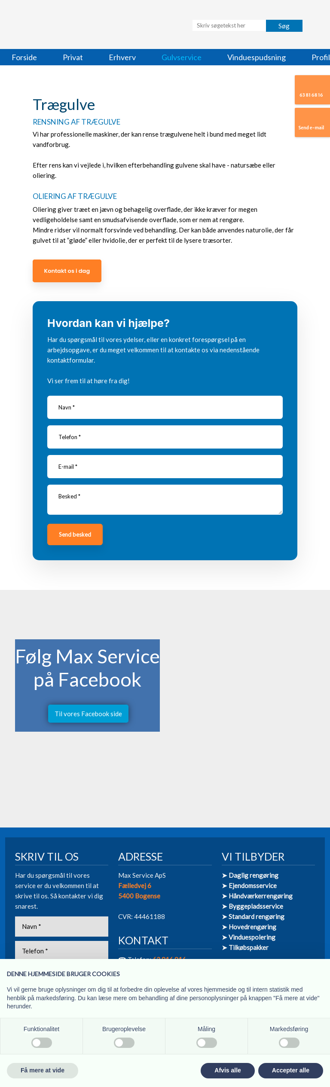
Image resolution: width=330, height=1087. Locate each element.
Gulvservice (182, 57)
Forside (24, 57)
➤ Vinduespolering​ (248, 937)
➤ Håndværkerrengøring (257, 896)
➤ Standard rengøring (253, 916)
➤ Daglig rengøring (250, 875)
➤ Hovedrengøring (249, 927)
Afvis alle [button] (227, 1070)
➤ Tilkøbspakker (245, 947)
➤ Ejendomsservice (249, 885)
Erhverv (122, 57)
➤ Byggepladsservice (252, 906)
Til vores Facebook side (88, 714)
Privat (73, 57)
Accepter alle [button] (290, 1070)
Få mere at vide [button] (42, 1070)
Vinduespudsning (256, 57)
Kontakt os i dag (67, 271)
